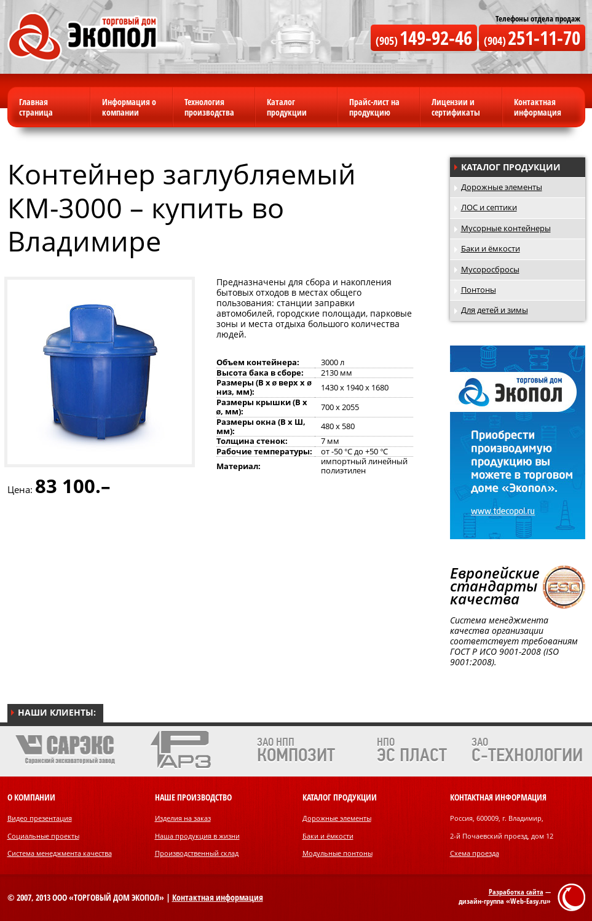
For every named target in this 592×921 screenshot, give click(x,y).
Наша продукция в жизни (197, 835)
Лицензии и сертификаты (456, 107)
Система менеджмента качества (59, 853)
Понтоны (478, 290)
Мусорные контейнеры (506, 228)
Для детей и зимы (494, 310)
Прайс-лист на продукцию (374, 107)
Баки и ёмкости (490, 248)
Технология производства (209, 107)
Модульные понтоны (337, 853)
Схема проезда (474, 853)
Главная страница (36, 107)
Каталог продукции (287, 107)
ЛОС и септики (489, 207)
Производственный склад (197, 853)
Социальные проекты (43, 835)
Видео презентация (39, 818)
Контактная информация (537, 107)
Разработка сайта (516, 892)
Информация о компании (129, 107)
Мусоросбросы (490, 269)
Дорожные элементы (501, 187)
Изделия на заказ (183, 818)
